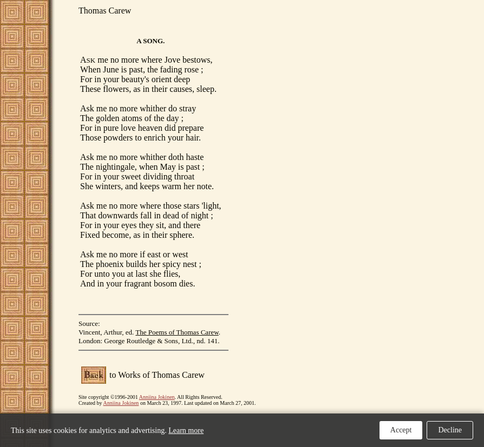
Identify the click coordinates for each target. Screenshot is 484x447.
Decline (450, 430)
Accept (401, 430)
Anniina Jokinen (157, 397)
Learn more (186, 430)
